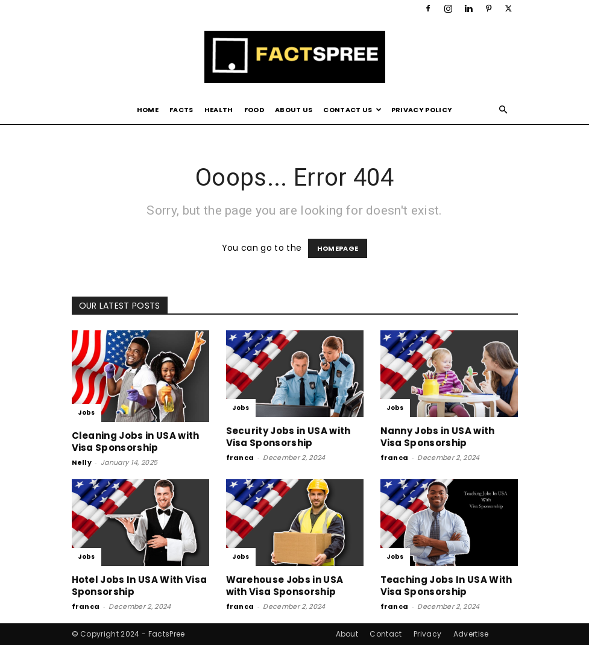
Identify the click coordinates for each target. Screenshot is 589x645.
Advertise (471, 634)
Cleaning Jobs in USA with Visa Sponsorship (136, 441)
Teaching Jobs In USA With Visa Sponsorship (446, 585)
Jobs (86, 412)
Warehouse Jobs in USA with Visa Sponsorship (285, 585)
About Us (294, 110)
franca (240, 457)
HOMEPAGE (338, 248)
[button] (503, 110)
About (347, 634)
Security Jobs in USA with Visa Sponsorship (288, 436)
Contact (386, 634)
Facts (181, 110)
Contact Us (352, 110)
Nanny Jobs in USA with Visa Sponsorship (437, 436)
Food (254, 110)
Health (218, 110)
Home (148, 110)
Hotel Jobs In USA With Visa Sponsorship (139, 585)
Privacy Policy (421, 110)
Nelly (82, 462)
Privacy (427, 634)
